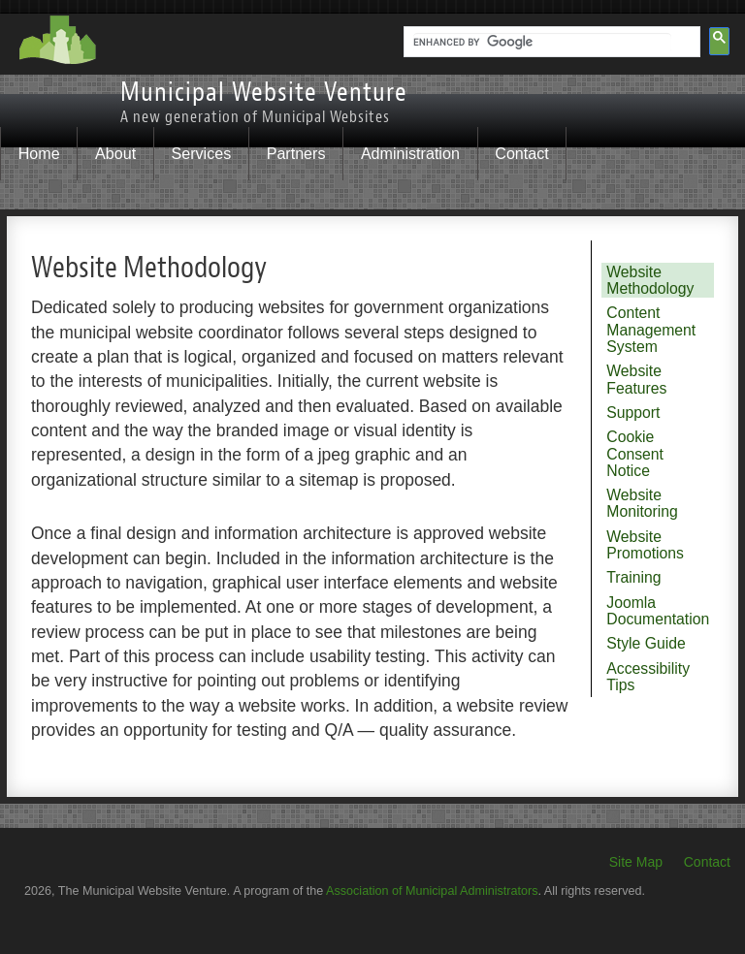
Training (633, 577)
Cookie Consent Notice (635, 454)
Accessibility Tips (648, 676)
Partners (296, 153)
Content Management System (651, 329)
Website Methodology (650, 280)
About (115, 153)
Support (633, 412)
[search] (542, 42)
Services (202, 153)
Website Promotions (645, 544)
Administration (410, 153)
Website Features (636, 379)
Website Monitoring (642, 503)
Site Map (636, 862)
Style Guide (645, 643)
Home (39, 153)
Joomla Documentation (657, 610)
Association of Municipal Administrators (431, 891)
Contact (521, 153)
